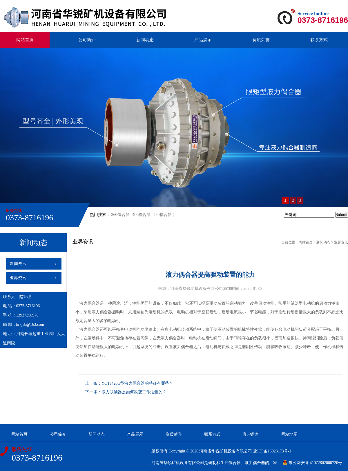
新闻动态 (145, 39)
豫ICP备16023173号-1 (272, 451)
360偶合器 (120, 214)
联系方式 (319, 39)
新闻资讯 (18, 263)
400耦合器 (141, 214)
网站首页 (25, 39)
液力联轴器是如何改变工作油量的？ (134, 392)
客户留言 (251, 434)
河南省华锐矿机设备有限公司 (225, 451)
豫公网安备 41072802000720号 (312, 463)
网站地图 (289, 434)
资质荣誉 (261, 39)
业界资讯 (18, 278)
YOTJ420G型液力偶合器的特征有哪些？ (137, 383)
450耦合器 (162, 214)
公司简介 (87, 39)
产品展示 (203, 39)
